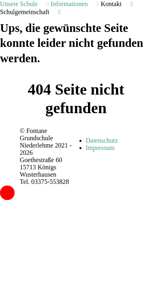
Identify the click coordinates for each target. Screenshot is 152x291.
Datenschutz (102, 140)
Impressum (100, 147)
